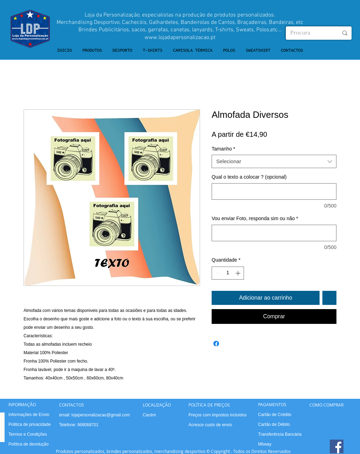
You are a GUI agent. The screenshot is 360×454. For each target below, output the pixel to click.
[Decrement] (217, 273)
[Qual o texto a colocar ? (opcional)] (274, 191)
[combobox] (274, 161)
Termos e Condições (27, 434)
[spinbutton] (227, 273)
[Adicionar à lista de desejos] (329, 298)
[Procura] (309, 33)
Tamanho (223, 149)
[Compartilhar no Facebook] (216, 343)
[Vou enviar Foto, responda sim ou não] (274, 233)
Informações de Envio (28, 414)
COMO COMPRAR (326, 405)
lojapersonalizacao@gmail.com (100, 415)
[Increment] (238, 273)
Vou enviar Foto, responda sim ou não (255, 218)
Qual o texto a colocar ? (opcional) (249, 177)
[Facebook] (336, 446)
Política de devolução (28, 444)
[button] (92, 50)
